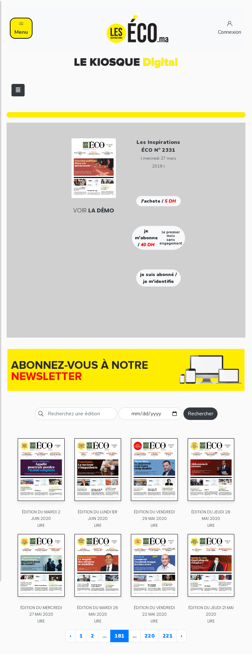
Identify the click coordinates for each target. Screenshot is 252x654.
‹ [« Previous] (70, 636)
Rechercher (200, 413)
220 (150, 636)
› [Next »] (181, 636)
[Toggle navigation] (18, 90)
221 (168, 636)
